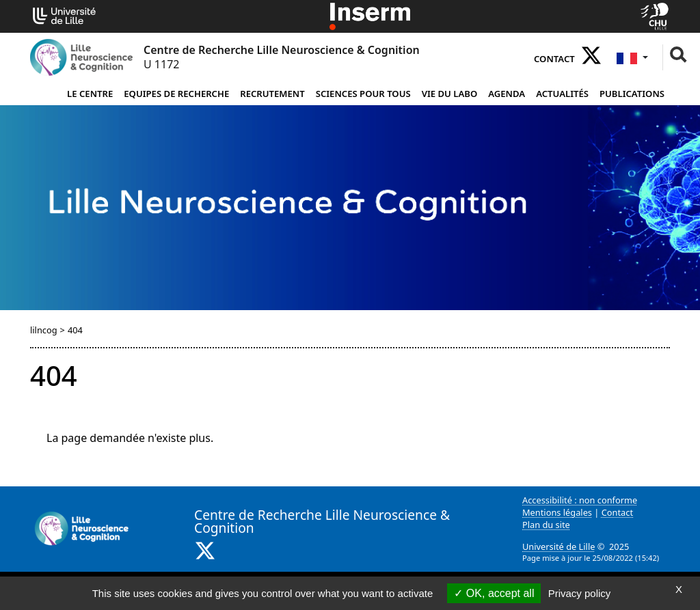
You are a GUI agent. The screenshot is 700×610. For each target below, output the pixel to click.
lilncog (43, 330)
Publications (632, 93)
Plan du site (546, 524)
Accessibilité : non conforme (579, 500)
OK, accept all (494, 593)
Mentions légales (557, 512)
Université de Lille (558, 546)
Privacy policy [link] (579, 593)
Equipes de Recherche (176, 93)
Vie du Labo (450, 93)
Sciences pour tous (363, 93)
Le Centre (90, 93)
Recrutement (272, 93)
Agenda (506, 93)
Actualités (562, 93)
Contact (554, 59)
